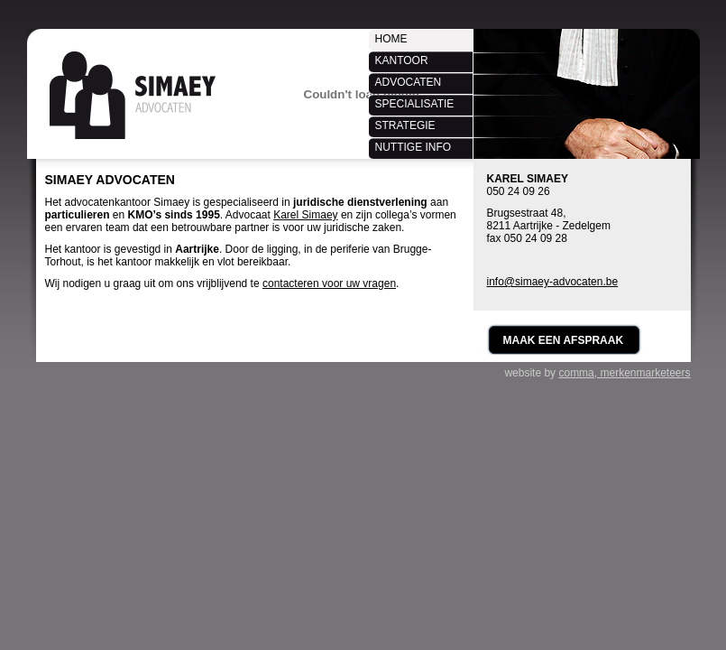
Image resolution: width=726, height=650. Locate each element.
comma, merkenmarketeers (624, 373)
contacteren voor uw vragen (329, 283)
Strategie (405, 125)
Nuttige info (413, 147)
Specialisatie (415, 104)
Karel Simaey (305, 215)
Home (391, 38)
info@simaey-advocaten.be (553, 281)
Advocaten (408, 82)
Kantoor (401, 60)
